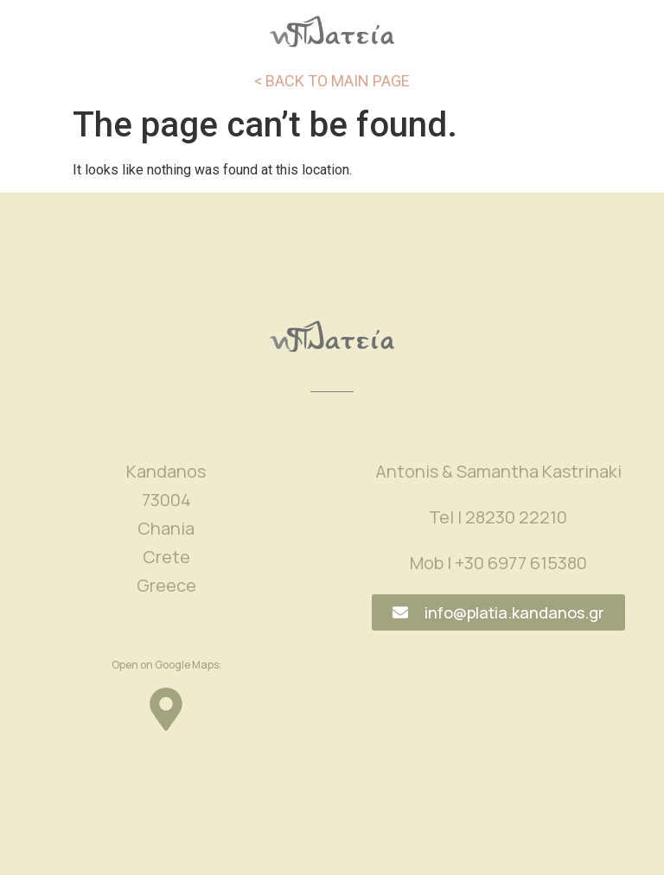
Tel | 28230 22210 (498, 517)
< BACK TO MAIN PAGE (332, 81)
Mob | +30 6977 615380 (498, 562)
